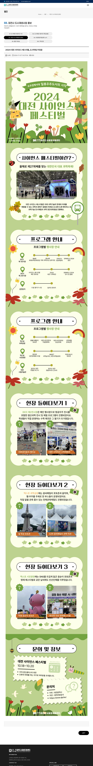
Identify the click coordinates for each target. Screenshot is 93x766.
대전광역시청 (80, 745)
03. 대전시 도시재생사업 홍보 (81, 23)
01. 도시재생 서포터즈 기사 (48, 23)
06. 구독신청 (81, 27)
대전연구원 (80, 748)
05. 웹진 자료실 (65, 27)
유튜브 (87, 1)
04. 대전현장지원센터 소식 (48, 27)
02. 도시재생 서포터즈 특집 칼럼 (65, 23)
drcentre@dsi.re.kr (26, 1)
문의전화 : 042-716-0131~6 (12, 1)
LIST (83, 725)
